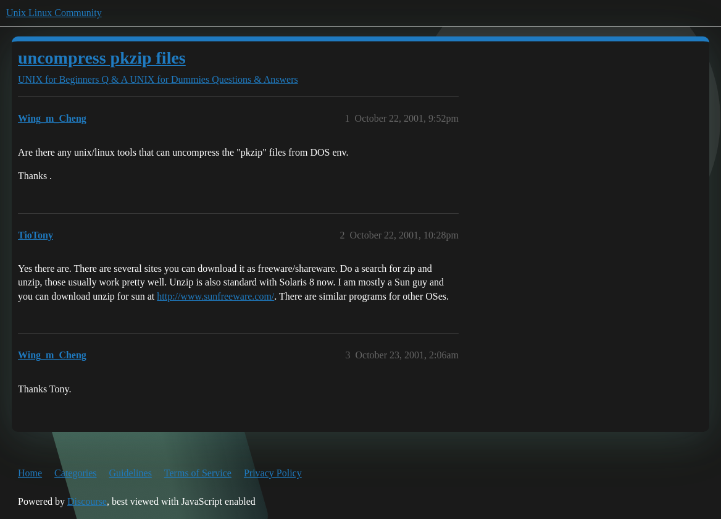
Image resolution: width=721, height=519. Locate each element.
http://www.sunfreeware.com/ (215, 296)
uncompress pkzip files (102, 57)
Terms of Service (197, 473)
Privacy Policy (273, 473)
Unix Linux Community (54, 12)
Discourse (87, 501)
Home (30, 473)
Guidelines (130, 473)
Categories (75, 473)
